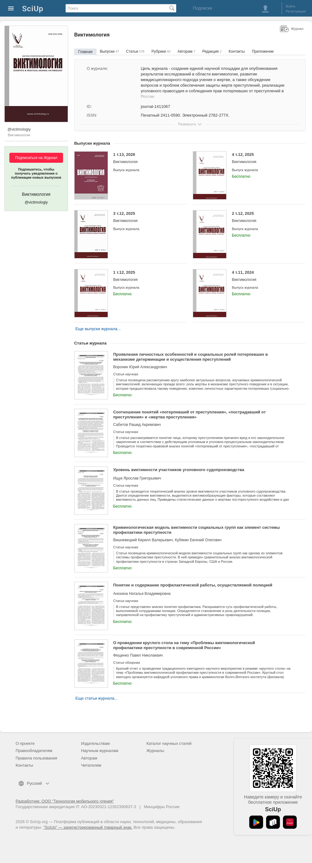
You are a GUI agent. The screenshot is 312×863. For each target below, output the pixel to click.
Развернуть (187, 124)
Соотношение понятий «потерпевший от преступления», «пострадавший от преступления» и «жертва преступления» (189, 414)
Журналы (155, 750)
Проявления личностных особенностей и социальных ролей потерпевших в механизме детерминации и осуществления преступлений (190, 357)
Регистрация (296, 11)
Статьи (135, 51)
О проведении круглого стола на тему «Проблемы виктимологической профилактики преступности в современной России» (184, 645)
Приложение (263, 51)
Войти (290, 6)
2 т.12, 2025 (264, 217)
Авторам (186, 51)
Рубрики (161, 51)
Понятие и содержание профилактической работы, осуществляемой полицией (192, 585)
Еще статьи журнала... (97, 698)
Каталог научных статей (169, 743)
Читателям (91, 765)
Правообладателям (34, 750)
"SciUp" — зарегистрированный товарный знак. (87, 827)
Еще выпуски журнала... (98, 328)
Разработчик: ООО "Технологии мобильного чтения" (65, 801)
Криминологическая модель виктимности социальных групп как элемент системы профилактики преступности (196, 530)
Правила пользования (36, 758)
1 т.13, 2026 (145, 158)
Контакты (237, 51)
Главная (85, 52)
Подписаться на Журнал (36, 158)
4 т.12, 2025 (264, 158)
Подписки (202, 8)
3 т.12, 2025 (145, 217)
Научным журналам (99, 750)
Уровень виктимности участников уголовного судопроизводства (178, 469)
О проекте (25, 743)
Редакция (212, 51)
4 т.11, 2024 (264, 276)
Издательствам (95, 743)
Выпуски (109, 51)
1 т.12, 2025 (145, 276)
